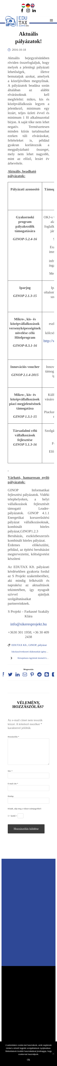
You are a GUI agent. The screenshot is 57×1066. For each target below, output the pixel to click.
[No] (53, 1053)
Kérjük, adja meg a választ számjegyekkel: (24, 808)
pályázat (42, 644)
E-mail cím (13, 783)
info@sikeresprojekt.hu (28, 624)
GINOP (32, 644)
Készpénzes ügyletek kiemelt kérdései (35, 658)
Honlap (11, 796)
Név (10, 771)
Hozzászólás (13, 737)
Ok (28, 1059)
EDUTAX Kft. (19, 644)
